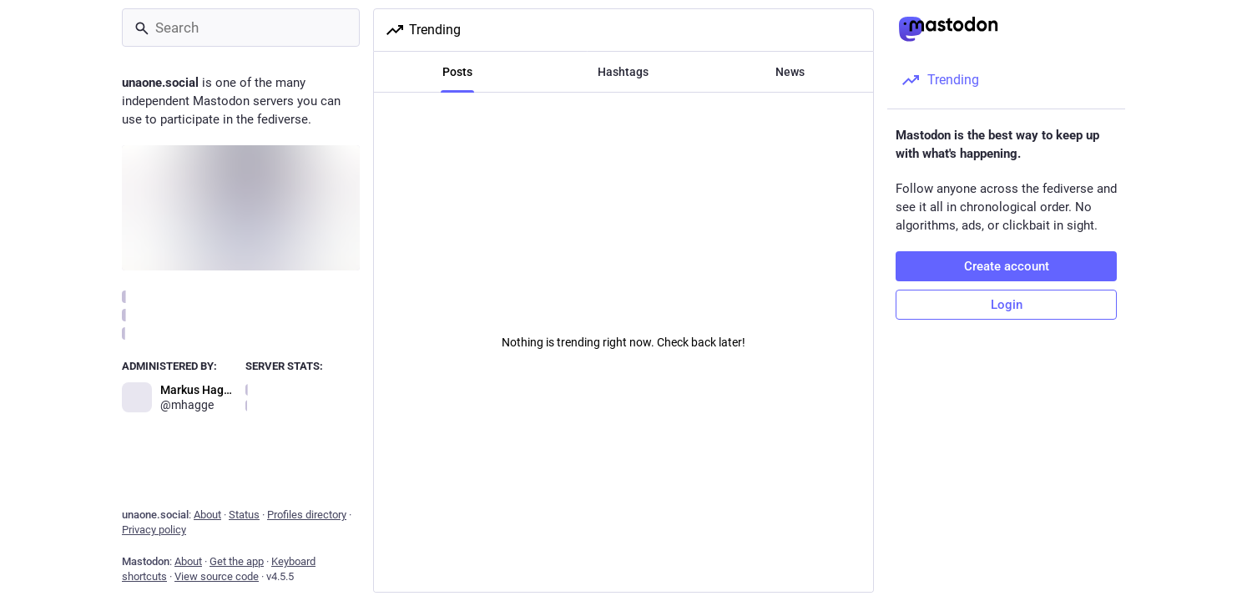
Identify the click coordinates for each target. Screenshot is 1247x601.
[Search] (241, 27)
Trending (423, 30)
